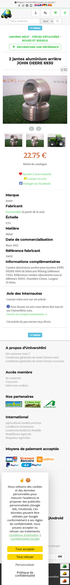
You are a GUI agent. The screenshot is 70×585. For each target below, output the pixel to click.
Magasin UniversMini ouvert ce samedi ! (36, 2)
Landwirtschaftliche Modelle (23, 430)
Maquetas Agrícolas (18, 437)
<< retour (35, 28)
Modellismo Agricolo (18, 434)
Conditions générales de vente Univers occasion (35, 361)
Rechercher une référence (35, 47)
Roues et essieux (35, 40)
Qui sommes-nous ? (18, 353)
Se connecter (13, 378)
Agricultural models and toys (23, 423)
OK (60, 556)
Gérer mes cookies (17, 385)
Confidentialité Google (24, 539)
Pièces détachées (45, 37)
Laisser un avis (37, 178)
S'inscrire (12, 381)
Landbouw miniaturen (20, 426)
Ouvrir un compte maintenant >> (27, 314)
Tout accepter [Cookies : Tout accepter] (25, 549)
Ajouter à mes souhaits (37, 174)
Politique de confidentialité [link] (25, 574)
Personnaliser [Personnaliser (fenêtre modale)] (25, 565)
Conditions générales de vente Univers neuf (32, 357)
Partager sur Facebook (37, 183)
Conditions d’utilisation (24, 535)
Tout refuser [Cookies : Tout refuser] (25, 557)
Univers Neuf (19, 37)
